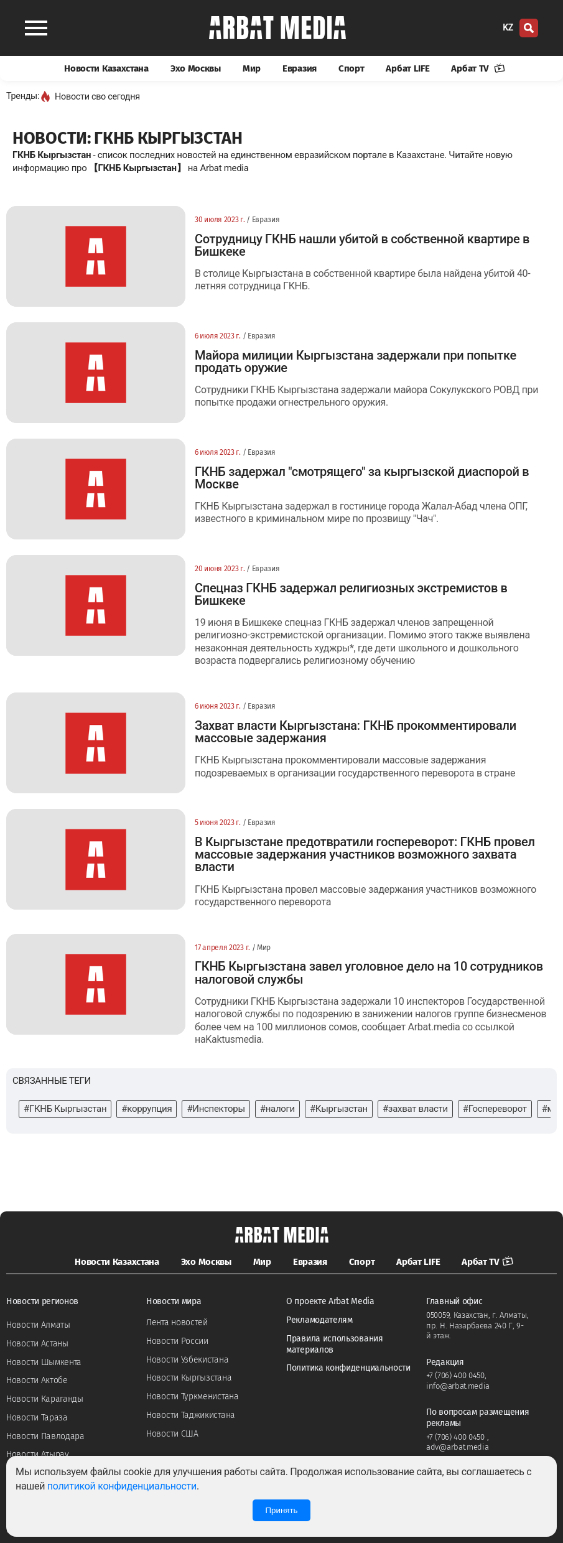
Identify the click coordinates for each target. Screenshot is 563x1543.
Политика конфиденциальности (348, 1368)
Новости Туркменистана (192, 1396)
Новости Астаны (37, 1343)
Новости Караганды (44, 1399)
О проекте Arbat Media (330, 1301)
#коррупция (146, 1108)
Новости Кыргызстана (188, 1378)
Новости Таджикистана (190, 1415)
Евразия (299, 68)
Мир (252, 68)
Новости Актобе (37, 1380)
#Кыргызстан (339, 1108)
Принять (281, 1510)
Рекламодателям (319, 1320)
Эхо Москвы (195, 68)
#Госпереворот (495, 1108)
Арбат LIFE (407, 68)
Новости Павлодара (45, 1436)
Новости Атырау (37, 1454)
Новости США (172, 1434)
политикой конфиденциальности (122, 1486)
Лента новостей (177, 1322)
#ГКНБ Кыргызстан (65, 1108)
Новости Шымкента (43, 1362)
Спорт (351, 68)
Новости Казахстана (106, 68)
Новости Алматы (38, 1325)
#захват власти (415, 1108)
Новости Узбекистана (187, 1359)
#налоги (277, 1108)
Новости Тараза (37, 1417)
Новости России (177, 1341)
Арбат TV (478, 68)
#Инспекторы (215, 1108)
